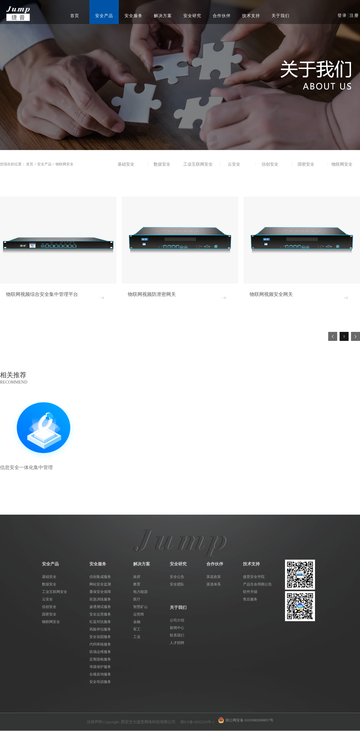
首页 (74, 16)
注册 (354, 15)
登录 (342, 15)
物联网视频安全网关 (271, 294)
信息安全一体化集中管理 (26, 467)
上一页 (332, 336)
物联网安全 (65, 164)
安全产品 (44, 164)
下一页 (355, 336)
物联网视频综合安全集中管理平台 (42, 294)
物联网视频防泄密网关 (152, 294)
